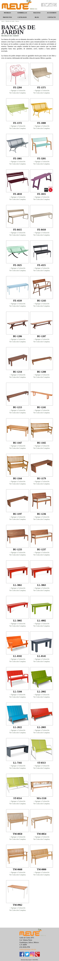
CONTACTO (52, 17)
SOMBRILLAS (22, 13)
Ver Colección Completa (17, 93)
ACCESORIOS (51, 13)
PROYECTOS (7, 17)
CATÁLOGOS (22, 17)
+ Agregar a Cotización (17, 90)
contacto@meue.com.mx (27, 949)
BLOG (36, 17)
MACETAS (36, 13)
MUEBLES (7, 13)
